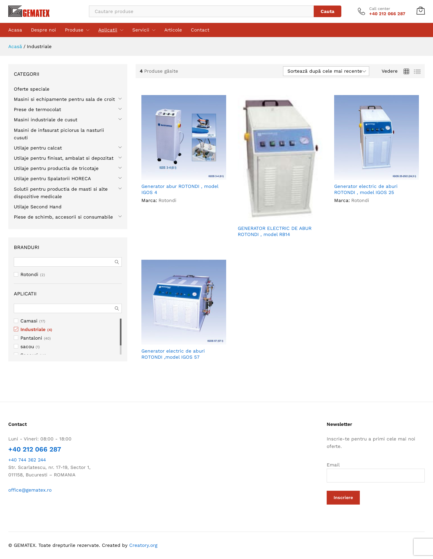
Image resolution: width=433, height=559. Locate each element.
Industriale (33, 329)
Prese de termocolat (37, 109)
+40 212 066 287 (34, 449)
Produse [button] (74, 30)
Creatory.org (143, 545)
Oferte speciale (31, 89)
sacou (27, 346)
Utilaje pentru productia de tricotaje (56, 168)
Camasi (29, 321)
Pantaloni (31, 338)
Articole (173, 30)
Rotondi (29, 274)
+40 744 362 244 (27, 460)
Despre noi (43, 30)
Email (376, 472)
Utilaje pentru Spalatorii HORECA (52, 178)
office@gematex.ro (30, 490)
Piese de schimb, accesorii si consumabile (63, 217)
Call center (379, 8)
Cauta (327, 11)
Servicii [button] (140, 30)
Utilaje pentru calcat (38, 148)
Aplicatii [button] (107, 30)
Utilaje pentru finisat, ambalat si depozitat (63, 158)
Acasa (15, 30)
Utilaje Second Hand (38, 206)
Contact (200, 30)
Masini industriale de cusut (45, 119)
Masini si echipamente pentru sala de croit (64, 99)
